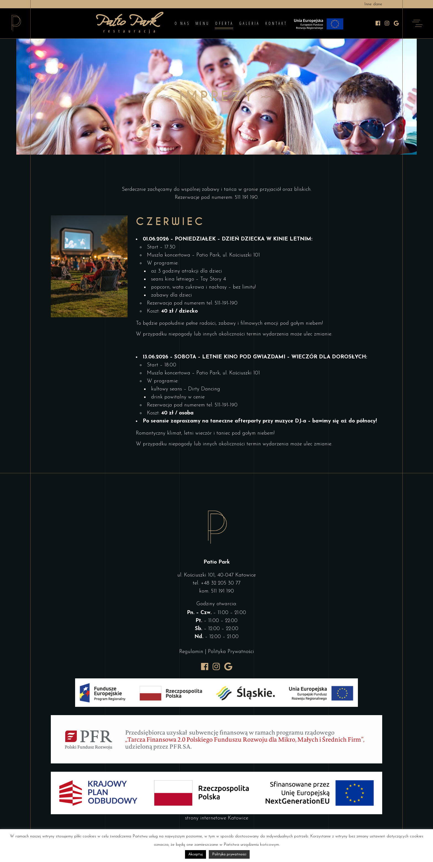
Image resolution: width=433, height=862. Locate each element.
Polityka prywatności (229, 854)
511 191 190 (246, 197)
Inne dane (373, 4)
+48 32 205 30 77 (221, 583)
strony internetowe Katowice (216, 818)
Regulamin (191, 651)
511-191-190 (226, 303)
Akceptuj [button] (195, 854)
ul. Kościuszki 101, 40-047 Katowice (216, 575)
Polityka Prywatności (231, 651)
